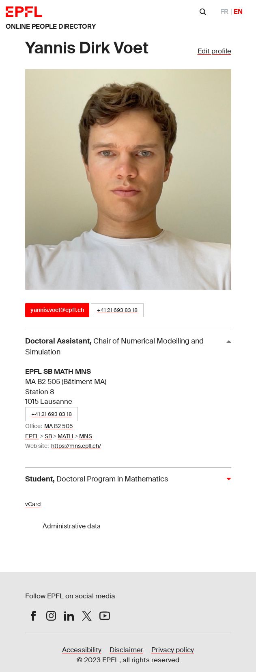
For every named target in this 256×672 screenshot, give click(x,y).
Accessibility (81, 650)
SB (48, 436)
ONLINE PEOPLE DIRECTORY (51, 26)
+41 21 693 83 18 (117, 310)
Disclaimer (126, 650)
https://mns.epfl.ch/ (76, 445)
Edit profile (214, 51)
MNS (85, 436)
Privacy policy (172, 650)
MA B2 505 (58, 426)
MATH (65, 436)
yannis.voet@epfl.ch (57, 310)
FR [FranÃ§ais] (224, 11)
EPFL (32, 436)
